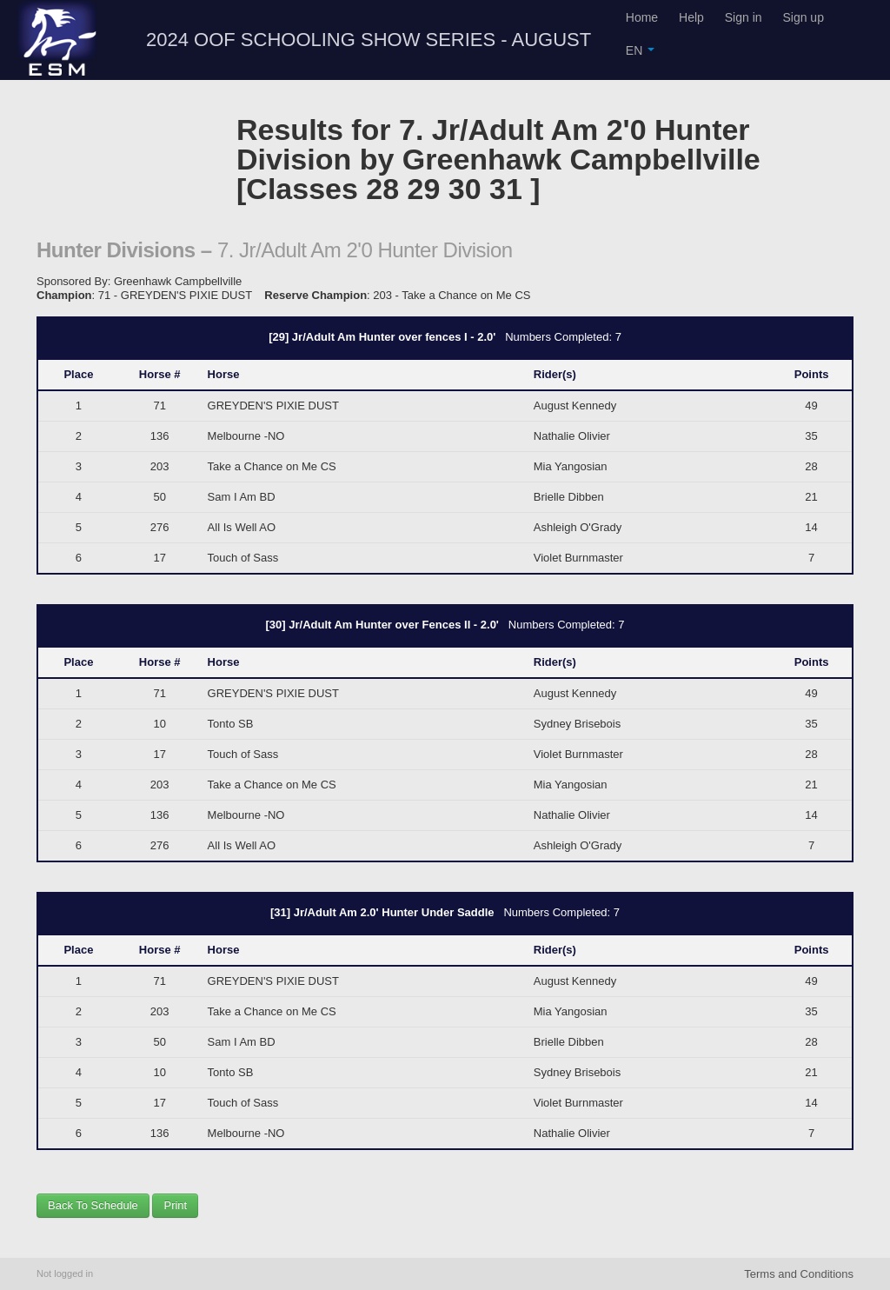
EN (640, 50)
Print (175, 1205)
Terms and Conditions (798, 1273)
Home (642, 17)
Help (691, 17)
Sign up (802, 17)
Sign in (743, 17)
